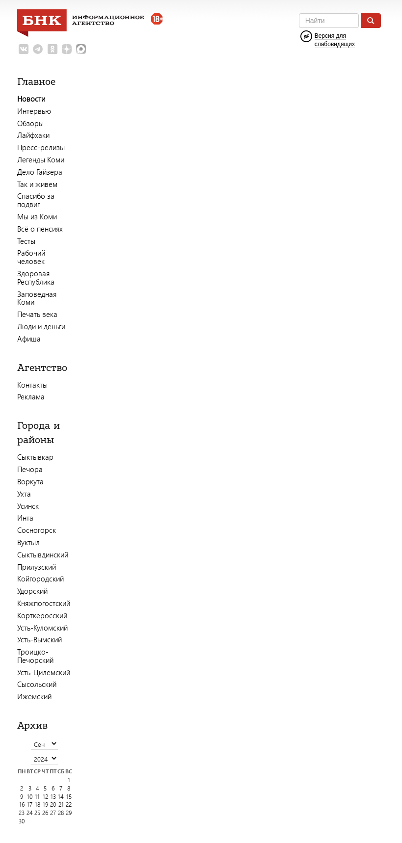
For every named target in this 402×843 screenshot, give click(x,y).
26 (45, 813)
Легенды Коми (40, 159)
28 (61, 813)
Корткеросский (42, 615)
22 (69, 804)
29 (69, 813)
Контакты (32, 385)
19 (45, 804)
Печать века (37, 314)
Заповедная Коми (36, 298)
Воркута (30, 481)
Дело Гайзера (39, 172)
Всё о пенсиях (40, 229)
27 (53, 813)
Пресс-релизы (41, 147)
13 (53, 796)
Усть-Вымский (39, 639)
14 (61, 796)
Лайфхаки (33, 135)
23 (22, 813)
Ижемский (34, 696)
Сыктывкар (35, 457)
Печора (30, 469)
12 (45, 796)
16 (22, 804)
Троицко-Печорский (35, 656)
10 (29, 796)
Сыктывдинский (42, 554)
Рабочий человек (31, 257)
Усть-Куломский (42, 627)
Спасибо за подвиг (35, 200)
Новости (31, 99)
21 (61, 804)
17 (29, 804)
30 (22, 821)
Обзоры (30, 123)
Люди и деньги (41, 326)
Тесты (26, 241)
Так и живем (37, 184)
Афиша (29, 338)
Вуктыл (28, 542)
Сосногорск (36, 530)
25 (37, 813)
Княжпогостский (43, 603)
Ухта (24, 494)
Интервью (34, 111)
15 (69, 796)
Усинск (28, 506)
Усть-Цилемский (43, 672)
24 (30, 813)
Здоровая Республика (35, 277)
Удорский (32, 591)
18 (37, 804)
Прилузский (36, 567)
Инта (25, 518)
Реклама (31, 396)
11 (37, 796)
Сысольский (36, 684)
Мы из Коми (37, 216)
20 (53, 804)
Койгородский (40, 578)
